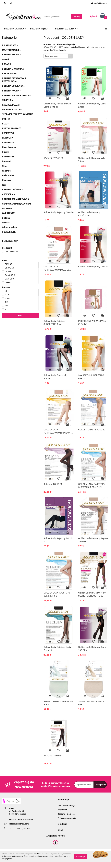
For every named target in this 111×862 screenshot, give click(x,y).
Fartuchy (7, 138)
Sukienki (7, 100)
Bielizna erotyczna (14, 69)
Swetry (7, 119)
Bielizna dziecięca (66, 28)
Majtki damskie (11, 50)
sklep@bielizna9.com (19, 824)
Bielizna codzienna (13, 86)
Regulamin (62, 810)
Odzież (5, 59)
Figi (4, 185)
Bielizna (6, 218)
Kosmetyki (8, 133)
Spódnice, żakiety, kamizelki (17, 114)
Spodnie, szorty (12, 109)
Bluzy (5, 123)
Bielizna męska (40, 28)
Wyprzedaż (8, 213)
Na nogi (7, 208)
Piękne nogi (9, 73)
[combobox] (58, 56)
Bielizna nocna (11, 54)
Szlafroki (6, 171)
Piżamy (5, 152)
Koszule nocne (9, 147)
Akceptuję (80, 856)
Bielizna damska (15, 28)
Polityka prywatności (67, 818)
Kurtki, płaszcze (11, 128)
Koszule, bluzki (11, 105)
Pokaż (20, 315)
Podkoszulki (8, 175)
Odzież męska (9, 227)
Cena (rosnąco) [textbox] (51, 56)
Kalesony (6, 180)
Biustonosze (10, 45)
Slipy (4, 166)
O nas (60, 830)
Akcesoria (8, 194)
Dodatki (6, 64)
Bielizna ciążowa (12, 189)
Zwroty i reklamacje (66, 805)
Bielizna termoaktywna (16, 95)
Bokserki (6, 161)
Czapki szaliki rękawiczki (16, 204)
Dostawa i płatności (66, 814)
